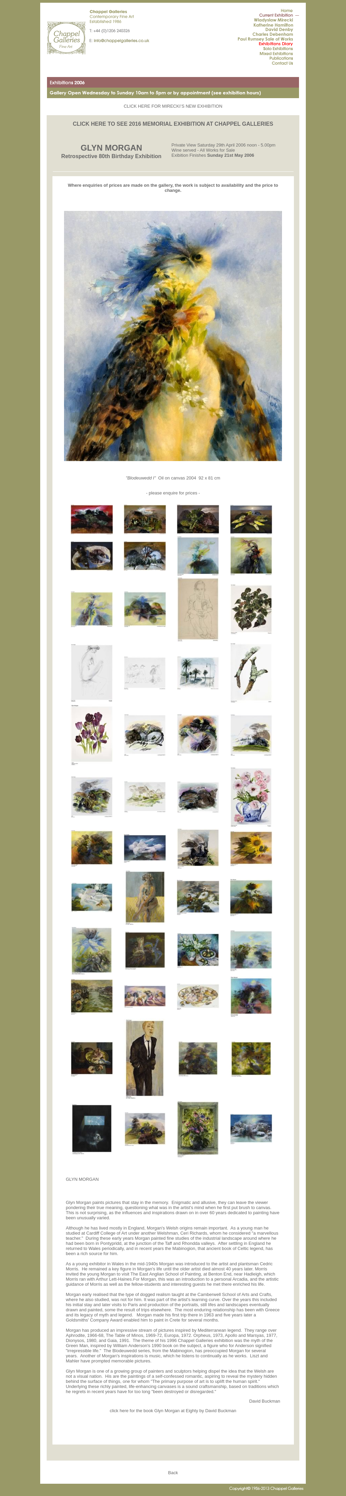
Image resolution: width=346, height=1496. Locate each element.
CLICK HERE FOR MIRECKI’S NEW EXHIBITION (173, 106)
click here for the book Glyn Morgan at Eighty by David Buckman (173, 1410)
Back (173, 1472)
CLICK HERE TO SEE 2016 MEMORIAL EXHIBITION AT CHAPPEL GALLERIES (173, 124)
